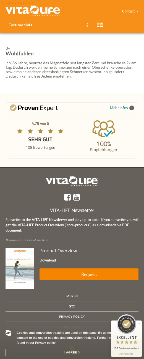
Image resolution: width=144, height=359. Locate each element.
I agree (70, 352)
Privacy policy (45, 342)
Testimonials (20, 25)
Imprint (72, 296)
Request (89, 274)
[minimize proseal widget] (139, 323)
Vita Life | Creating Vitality (72, 181)
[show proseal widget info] (126, 353)
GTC (72, 306)
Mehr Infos (122, 107)
